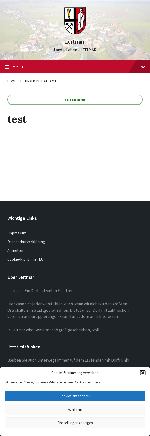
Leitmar (75, 41)
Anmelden (15, 250)
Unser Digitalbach (40, 81)
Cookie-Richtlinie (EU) (26, 259)
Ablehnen (75, 409)
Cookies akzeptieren (75, 396)
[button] (142, 372)
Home (11, 81)
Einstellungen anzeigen (75, 422)
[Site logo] (75, 33)
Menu (75, 67)
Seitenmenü (75, 100)
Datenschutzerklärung (26, 241)
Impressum (16, 233)
